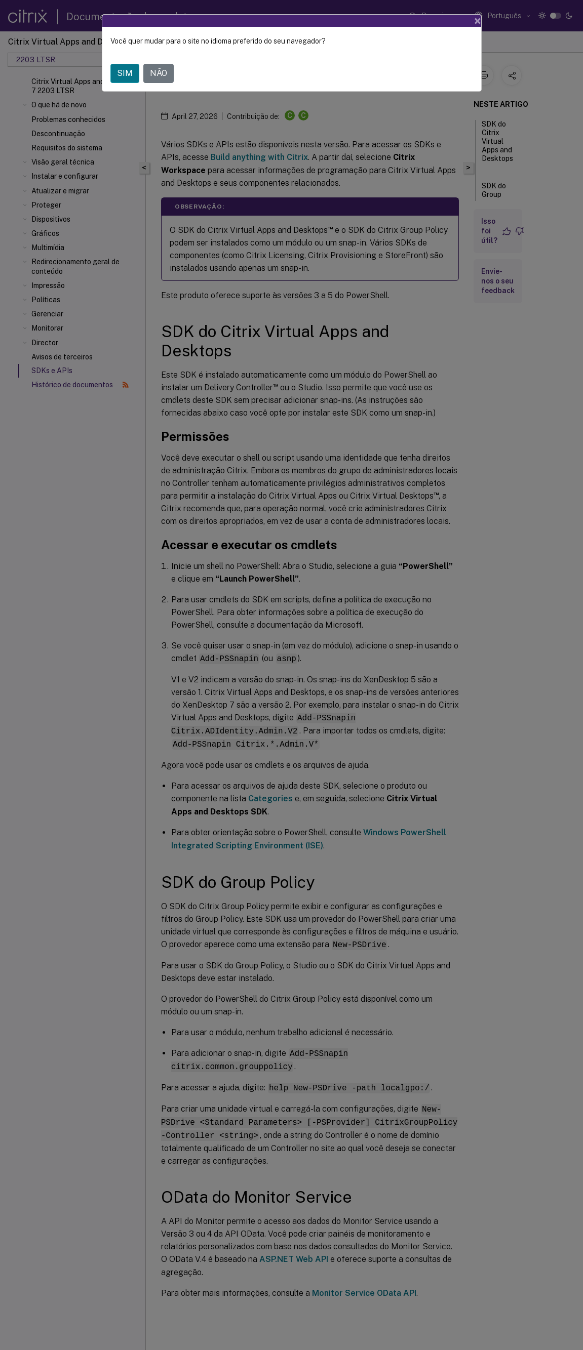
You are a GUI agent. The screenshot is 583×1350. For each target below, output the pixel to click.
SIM (125, 60)
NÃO (158, 60)
